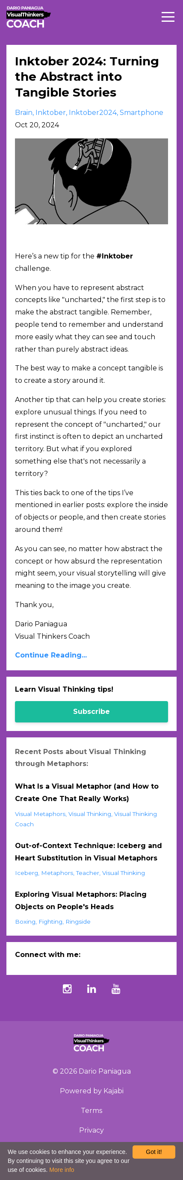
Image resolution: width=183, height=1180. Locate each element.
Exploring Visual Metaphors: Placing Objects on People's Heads (81, 900)
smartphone (141, 113)
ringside (78, 921)
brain (23, 113)
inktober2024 (93, 113)
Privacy (91, 1130)
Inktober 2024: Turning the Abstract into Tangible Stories (87, 77)
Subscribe (91, 711)
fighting (50, 921)
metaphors (57, 872)
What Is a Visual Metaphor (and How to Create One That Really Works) (87, 792)
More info (61, 1169)
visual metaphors (40, 813)
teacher (87, 872)
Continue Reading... (51, 655)
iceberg (26, 872)
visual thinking (89, 813)
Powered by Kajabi (92, 1091)
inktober (50, 113)
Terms (91, 1111)
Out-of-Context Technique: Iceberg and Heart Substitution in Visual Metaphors (88, 852)
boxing (25, 921)
